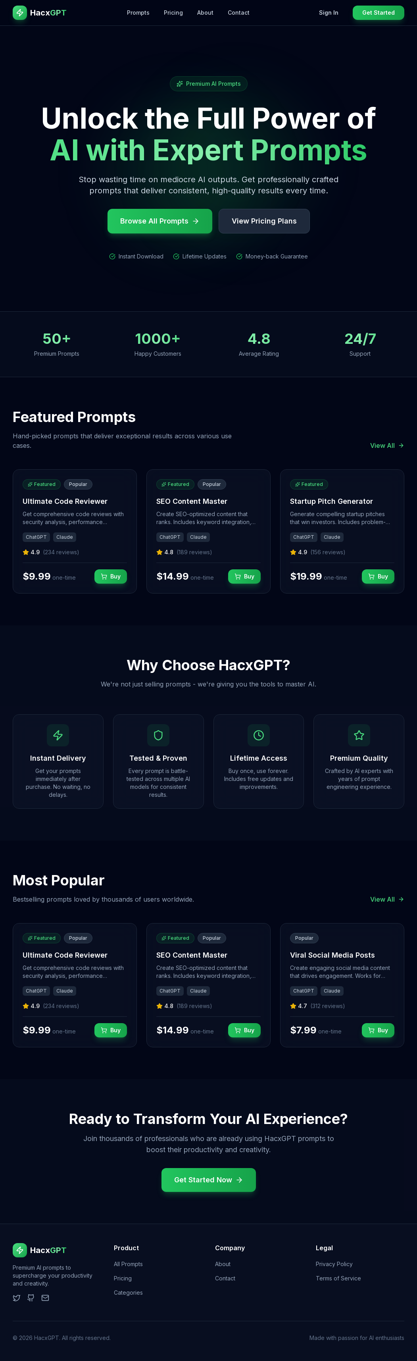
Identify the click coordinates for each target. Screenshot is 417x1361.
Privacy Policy (334, 1264)
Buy (111, 576)
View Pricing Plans (264, 221)
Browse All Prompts (160, 221)
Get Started (378, 12)
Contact (239, 12)
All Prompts (128, 1264)
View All (387, 445)
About (205, 12)
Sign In (328, 12)
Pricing (173, 12)
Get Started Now (208, 1180)
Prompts (138, 12)
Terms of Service (338, 1278)
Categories (128, 1292)
